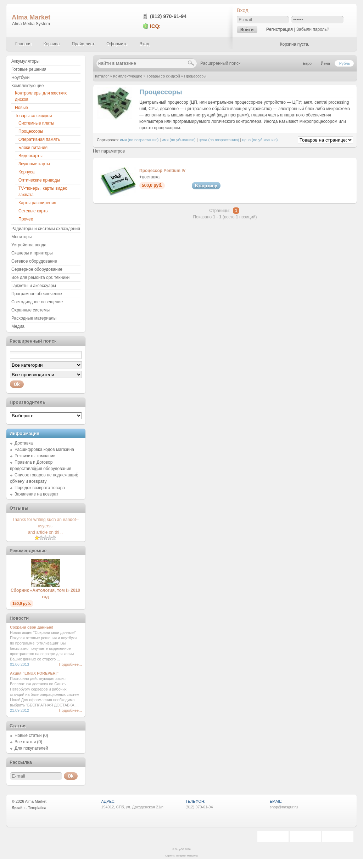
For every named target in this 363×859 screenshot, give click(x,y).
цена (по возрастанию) (219, 140)
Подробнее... (70, 664)
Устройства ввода (28, 244)
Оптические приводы (39, 180)
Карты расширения (37, 202)
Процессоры (195, 76)
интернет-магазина (187, 855)
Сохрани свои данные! (31, 627)
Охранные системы (30, 310)
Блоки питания (33, 147)
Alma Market (31, 17)
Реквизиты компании (35, 455)
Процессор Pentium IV (162, 170)
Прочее (25, 219)
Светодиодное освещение (37, 301)
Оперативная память (39, 139)
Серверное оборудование (36, 269)
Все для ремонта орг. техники (40, 277)
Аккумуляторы (25, 61)
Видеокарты (30, 155)
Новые (21, 107)
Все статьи (25, 741)
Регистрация (279, 29)
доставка (151, 176)
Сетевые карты (33, 210)
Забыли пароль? (312, 29)
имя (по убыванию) (179, 140)
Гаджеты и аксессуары (33, 285)
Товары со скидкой (163, 76)
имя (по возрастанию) (139, 140)
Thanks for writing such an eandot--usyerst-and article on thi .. (45, 526)
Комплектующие (127, 76)
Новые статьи (28, 735)
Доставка (24, 443)
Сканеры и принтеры (32, 253)
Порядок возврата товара (40, 487)
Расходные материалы (33, 318)
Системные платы (36, 123)
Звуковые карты (34, 163)
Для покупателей (31, 748)
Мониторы (21, 236)
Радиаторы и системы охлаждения (45, 228)
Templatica (37, 808)
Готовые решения (28, 69)
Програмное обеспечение (36, 293)
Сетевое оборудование (34, 261)
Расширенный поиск (220, 63)
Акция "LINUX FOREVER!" (34, 673)
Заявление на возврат (36, 494)
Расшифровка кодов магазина (44, 449)
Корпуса (26, 172)
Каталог (102, 76)
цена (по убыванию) (260, 140)
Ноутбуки (20, 77)
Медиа (17, 326)
